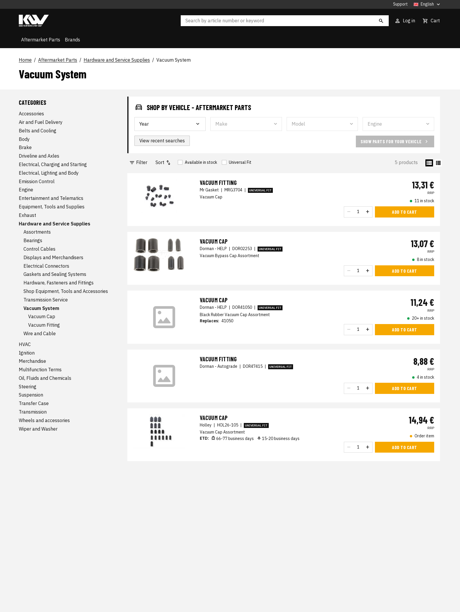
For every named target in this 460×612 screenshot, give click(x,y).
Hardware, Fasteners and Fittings (58, 283)
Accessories (31, 114)
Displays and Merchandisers (53, 257)
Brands (72, 40)
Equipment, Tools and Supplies (51, 207)
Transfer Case (34, 403)
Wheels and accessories (44, 420)
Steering (27, 387)
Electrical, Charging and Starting (53, 164)
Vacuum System (173, 60)
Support (400, 4)
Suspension (31, 395)
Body (24, 139)
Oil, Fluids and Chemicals (45, 378)
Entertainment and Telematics (51, 198)
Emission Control (37, 181)
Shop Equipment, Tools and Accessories (65, 291)
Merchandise (32, 361)
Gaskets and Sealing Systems (54, 274)
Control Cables (39, 249)
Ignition (27, 353)
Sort (163, 162)
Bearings (32, 240)
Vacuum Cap (41, 316)
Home (25, 60)
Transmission (33, 412)
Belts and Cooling (37, 131)
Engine (26, 190)
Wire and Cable (39, 333)
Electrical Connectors (46, 266)
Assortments (37, 232)
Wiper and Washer (38, 429)
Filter (138, 162)
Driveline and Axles (39, 156)
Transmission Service (45, 300)
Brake (25, 147)
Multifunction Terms (40, 369)
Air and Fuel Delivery (40, 122)
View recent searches (162, 141)
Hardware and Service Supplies (117, 60)
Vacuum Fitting (44, 325)
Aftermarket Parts (40, 40)
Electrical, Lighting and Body (49, 173)
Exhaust (27, 215)
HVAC (25, 344)
